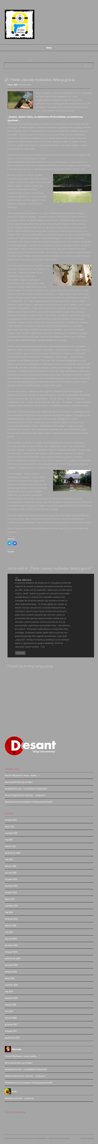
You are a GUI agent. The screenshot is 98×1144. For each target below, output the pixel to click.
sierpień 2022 (11, 819)
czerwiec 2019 (11, 905)
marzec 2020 (10, 866)
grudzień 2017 (11, 1024)
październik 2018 (12, 958)
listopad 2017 (11, 1031)
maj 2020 (9, 859)
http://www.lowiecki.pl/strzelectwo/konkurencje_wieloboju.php (37, 162)
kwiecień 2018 (11, 998)
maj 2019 (9, 912)
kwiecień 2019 (11, 918)
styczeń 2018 (10, 1017)
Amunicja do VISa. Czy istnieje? (19, 782)
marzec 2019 (10, 925)
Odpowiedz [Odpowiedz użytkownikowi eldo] (20, 653)
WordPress (66, 1138)
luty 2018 (9, 1011)
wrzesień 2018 (11, 965)
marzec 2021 (10, 846)
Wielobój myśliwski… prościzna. (19, 1098)
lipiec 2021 (9, 826)
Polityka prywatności (57, 60)
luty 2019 (9, 932)
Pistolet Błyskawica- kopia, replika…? (22, 775)
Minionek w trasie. (25, 85)
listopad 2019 (11, 879)
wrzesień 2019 (11, 885)
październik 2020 (12, 852)
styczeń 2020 (10, 872)
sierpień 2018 (11, 971)
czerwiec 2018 (11, 984)
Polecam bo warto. (39, 60)
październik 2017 (12, 1037)
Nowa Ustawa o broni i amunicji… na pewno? (25, 795)
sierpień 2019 (11, 892)
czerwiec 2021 (11, 833)
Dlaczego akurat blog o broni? (17, 60)
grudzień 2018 (11, 945)
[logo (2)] (30, 755)
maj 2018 (9, 991)
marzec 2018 (10, 1004)
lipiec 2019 (9, 899)
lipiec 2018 (9, 978)
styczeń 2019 (10, 938)
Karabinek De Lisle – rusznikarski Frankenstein (26, 788)
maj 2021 (9, 839)
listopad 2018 (11, 951)
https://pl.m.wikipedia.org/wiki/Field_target (51, 415)
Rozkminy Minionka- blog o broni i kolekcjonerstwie (28, 1138)
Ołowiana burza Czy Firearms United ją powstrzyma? (29, 801)
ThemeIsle (90, 1138)
